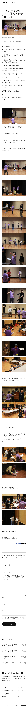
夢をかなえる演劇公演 (8, 2)
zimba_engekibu (10, 37)
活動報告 (20, 37)
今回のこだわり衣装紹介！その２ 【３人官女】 (11, 644)
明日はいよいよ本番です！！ (8, 663)
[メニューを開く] (25, 2)
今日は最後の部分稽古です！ (8, 556)
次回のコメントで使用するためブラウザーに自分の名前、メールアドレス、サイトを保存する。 (14, 619)
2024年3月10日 (24, 644)
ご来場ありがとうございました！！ (10, 657)
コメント (5, 580)
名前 (4, 597)
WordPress (23, 705)
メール (4, 604)
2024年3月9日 (24, 651)
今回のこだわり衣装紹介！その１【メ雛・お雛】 (11, 650)
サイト (3, 610)
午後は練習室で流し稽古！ (20, 556)
